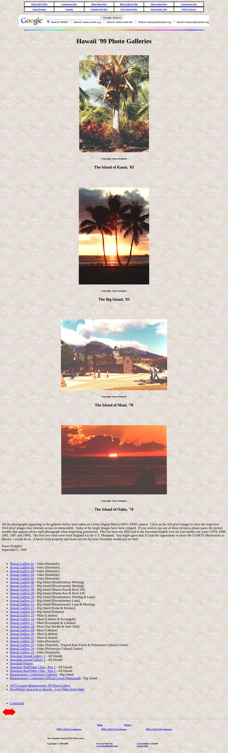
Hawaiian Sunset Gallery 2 (27, 659)
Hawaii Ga (17, 630)
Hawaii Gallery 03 (22, 571)
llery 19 (29, 630)
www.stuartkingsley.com (107, 746)
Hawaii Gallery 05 (22, 578)
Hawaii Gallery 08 (22, 589)
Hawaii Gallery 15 (22, 615)
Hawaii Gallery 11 (22, 600)
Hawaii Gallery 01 (22, 563)
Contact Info (142, 746)
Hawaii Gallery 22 (22, 641)
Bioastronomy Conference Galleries (33, 674)
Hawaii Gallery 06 (22, 582)
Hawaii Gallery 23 (22, 645)
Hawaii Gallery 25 (22, 652)
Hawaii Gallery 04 (22, 574)
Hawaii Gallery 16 (22, 619)
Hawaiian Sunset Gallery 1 (27, 656)
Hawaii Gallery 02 (22, 567)
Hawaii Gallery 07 (22, 586)
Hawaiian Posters (21, 663)
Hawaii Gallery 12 (22, 604)
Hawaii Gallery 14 (22, 611)
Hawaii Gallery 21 (22, 637)
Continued (17, 703)
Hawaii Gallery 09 (22, 593)
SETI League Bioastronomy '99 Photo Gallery (40, 685)
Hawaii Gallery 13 (22, 608)
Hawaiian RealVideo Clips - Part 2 (33, 671)
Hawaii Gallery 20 (22, 634)
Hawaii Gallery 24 (22, 648)
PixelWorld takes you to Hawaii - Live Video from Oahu (47, 689)
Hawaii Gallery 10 (22, 597)
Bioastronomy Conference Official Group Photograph (45, 678)
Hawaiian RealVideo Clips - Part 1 (33, 667)
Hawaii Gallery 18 (22, 626)
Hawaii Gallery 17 (22, 623)
